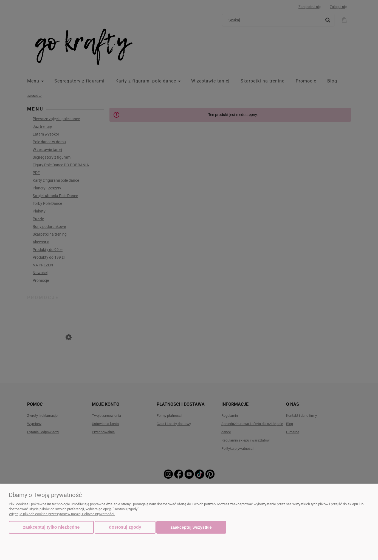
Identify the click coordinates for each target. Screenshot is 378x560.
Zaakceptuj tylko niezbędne (51, 527)
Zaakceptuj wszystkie (191, 527)
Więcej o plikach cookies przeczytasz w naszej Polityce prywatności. (62, 514)
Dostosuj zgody (125, 527)
